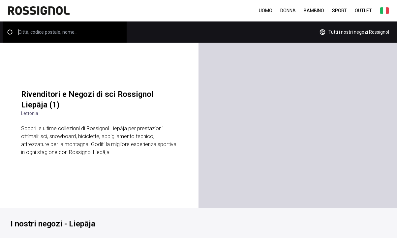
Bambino (314, 10)
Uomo (265, 10)
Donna (288, 10)
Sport (339, 10)
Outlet (363, 10)
